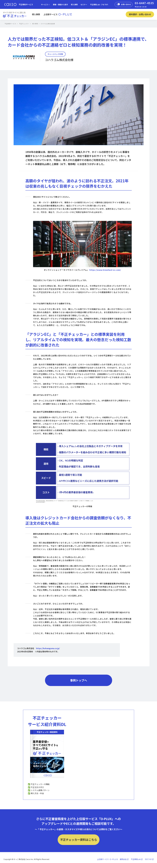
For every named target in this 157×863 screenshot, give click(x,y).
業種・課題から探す (60, 4)
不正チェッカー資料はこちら (78, 839)
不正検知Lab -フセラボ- (99, 4)
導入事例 (74, 4)
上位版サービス (57, 14)
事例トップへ (78, 680)
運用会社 (123, 859)
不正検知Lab (135, 859)
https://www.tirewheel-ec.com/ (105, 269)
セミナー (84, 4)
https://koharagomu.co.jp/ (48, 648)
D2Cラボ (148, 859)
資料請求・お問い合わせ (140, 14)
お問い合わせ (123, 4)
